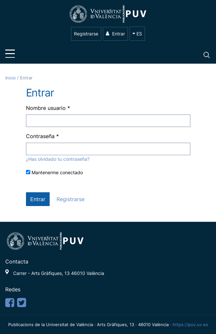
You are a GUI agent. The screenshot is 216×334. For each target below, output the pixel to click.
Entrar (115, 33)
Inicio (11, 77)
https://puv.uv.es (190, 324)
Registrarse (86, 33)
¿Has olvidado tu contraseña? (57, 159)
